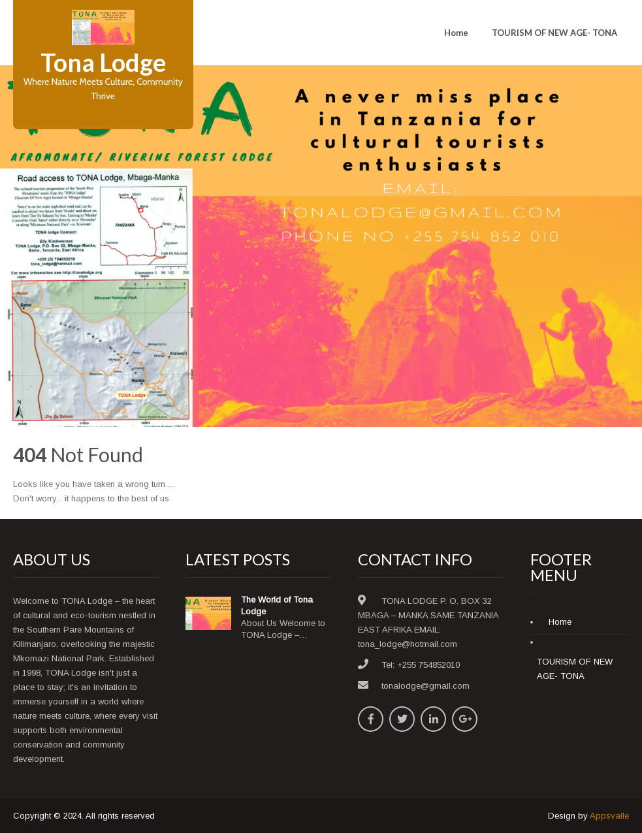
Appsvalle (609, 816)
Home (456, 32)
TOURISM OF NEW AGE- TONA (554, 32)
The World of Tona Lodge (277, 605)
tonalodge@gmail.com (425, 686)
